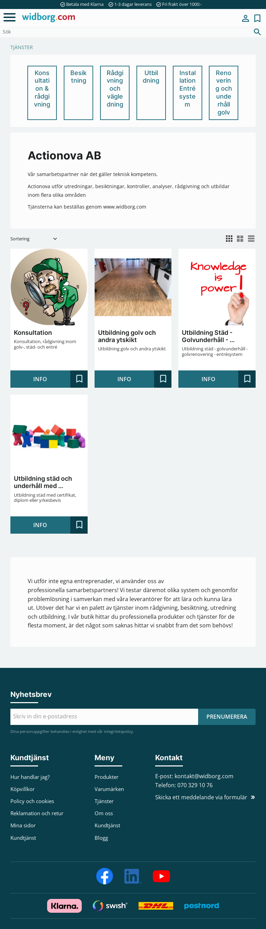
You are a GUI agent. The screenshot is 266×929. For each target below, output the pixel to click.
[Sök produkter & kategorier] (124, 31)
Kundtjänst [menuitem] (23, 837)
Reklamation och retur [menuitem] (36, 813)
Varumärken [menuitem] (109, 788)
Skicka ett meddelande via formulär (201, 797)
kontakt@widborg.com (204, 776)
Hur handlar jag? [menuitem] (30, 776)
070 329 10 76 (195, 785)
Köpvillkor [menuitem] (22, 788)
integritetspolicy (118, 731)
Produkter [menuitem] (106, 776)
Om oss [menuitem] (104, 813)
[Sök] (257, 31)
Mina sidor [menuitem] (245, 18)
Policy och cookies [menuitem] (32, 801)
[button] (9, 17)
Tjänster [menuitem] (104, 801)
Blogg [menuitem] (101, 837)
